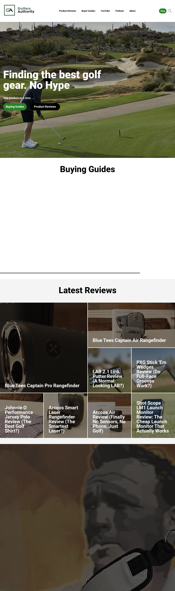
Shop (162, 11)
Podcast (119, 11)
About (132, 11)
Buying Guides (15, 106)
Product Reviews (67, 11)
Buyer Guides (88, 11)
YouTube (105, 11)
